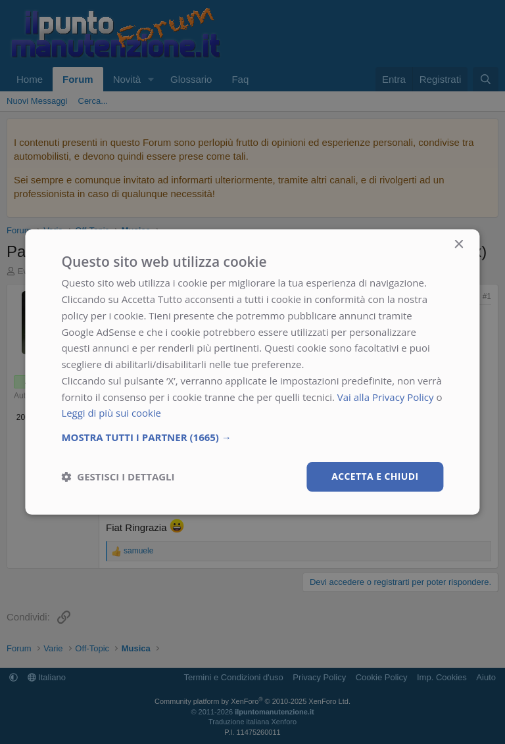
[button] (252, 437)
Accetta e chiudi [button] (375, 476)
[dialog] (252, 372)
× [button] (459, 245)
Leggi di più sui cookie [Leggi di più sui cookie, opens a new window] (111, 412)
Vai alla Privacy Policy (385, 397)
